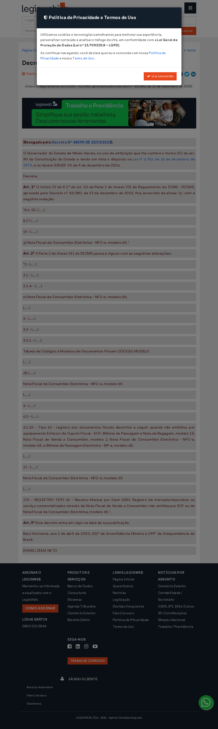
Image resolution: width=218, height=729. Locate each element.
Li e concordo (160, 76)
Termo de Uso (83, 58)
